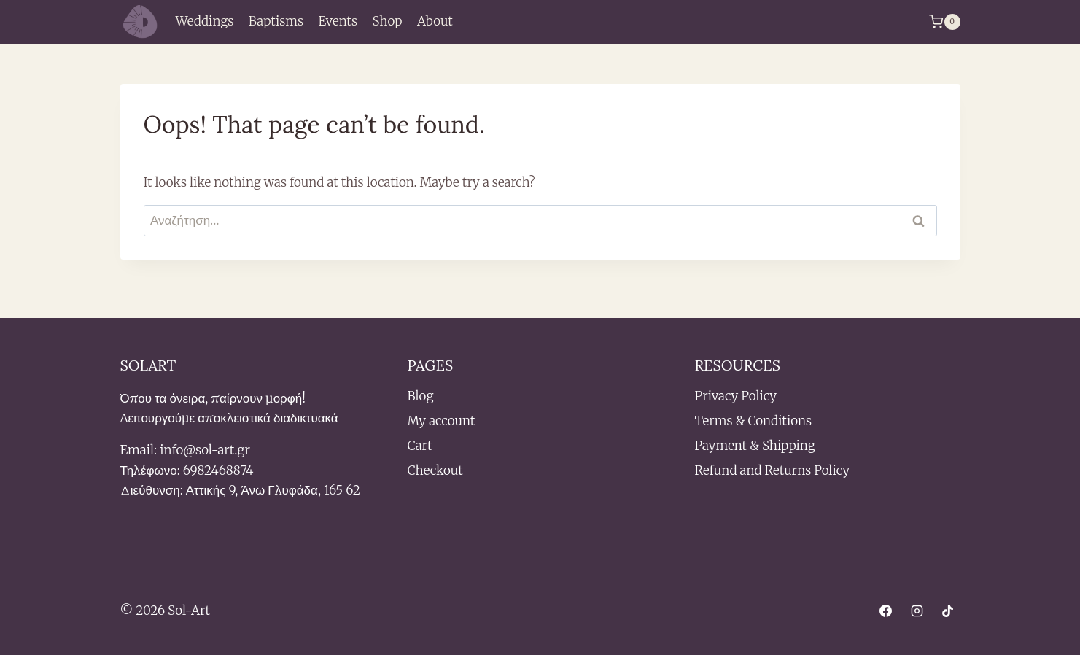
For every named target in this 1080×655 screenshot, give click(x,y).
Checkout (435, 470)
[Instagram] (916, 611)
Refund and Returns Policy (772, 470)
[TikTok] (948, 611)
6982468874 (218, 470)
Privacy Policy (736, 396)
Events (337, 21)
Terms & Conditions (753, 421)
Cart (420, 446)
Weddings (205, 21)
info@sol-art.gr (205, 450)
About (435, 21)
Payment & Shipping (755, 446)
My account (441, 421)
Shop (387, 21)
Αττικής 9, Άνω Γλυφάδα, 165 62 (273, 490)
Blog (421, 396)
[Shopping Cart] (944, 22)
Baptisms (276, 21)
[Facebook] (886, 611)
